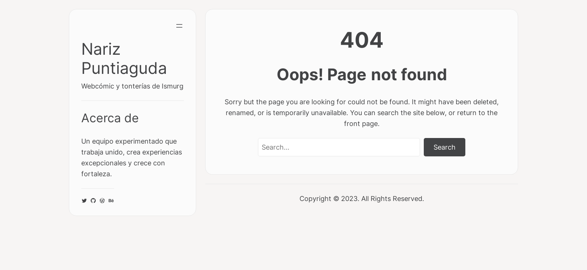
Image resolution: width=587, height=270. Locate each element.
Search (445, 147)
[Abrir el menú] (179, 25)
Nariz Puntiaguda (124, 58)
